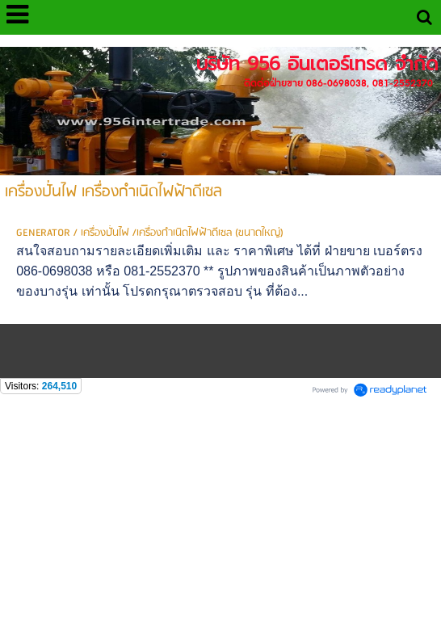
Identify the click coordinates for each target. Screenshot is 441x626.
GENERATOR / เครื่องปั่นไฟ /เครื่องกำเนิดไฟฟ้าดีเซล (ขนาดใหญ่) (150, 233)
